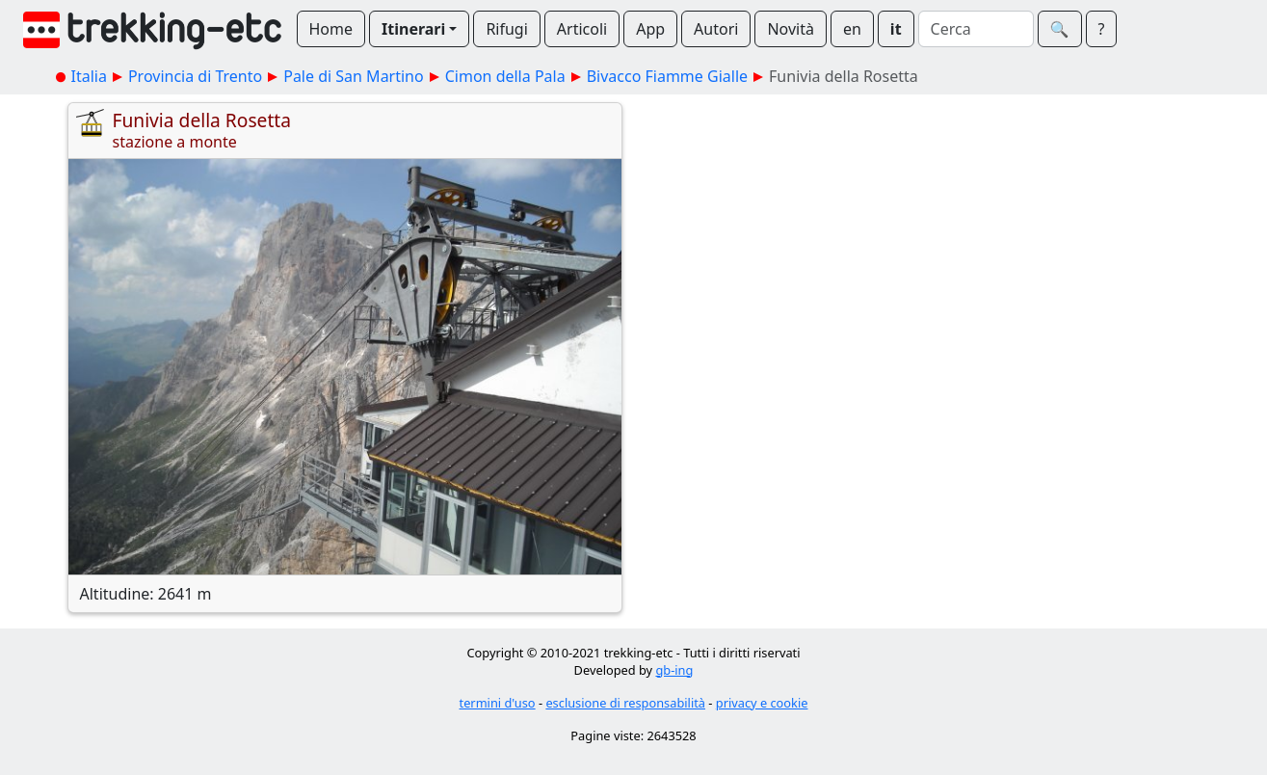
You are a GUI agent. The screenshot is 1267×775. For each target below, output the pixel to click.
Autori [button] (716, 29)
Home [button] (331, 29)
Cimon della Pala (505, 76)
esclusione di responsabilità (625, 702)
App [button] (650, 29)
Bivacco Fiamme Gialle (667, 76)
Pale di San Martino (353, 76)
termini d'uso (498, 702)
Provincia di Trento (195, 76)
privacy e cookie (762, 702)
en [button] (852, 29)
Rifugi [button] (506, 29)
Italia (89, 76)
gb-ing (674, 670)
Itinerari (413, 29)
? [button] (1101, 29)
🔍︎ (1059, 29)
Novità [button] (790, 29)
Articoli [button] (582, 29)
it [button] (896, 29)
